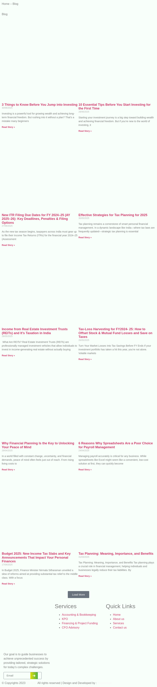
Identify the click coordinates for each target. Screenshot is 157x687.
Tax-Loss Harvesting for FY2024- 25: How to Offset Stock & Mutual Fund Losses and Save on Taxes (115, 333)
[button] (78, 594)
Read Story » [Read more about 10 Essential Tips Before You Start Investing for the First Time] (85, 131)
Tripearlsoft (104, 683)
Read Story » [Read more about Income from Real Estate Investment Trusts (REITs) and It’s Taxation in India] (8, 355)
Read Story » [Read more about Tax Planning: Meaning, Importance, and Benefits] (85, 576)
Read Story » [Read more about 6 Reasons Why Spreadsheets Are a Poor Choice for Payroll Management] (85, 469)
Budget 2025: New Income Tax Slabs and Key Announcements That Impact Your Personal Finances (36, 557)
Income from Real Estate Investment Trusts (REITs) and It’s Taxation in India (35, 331)
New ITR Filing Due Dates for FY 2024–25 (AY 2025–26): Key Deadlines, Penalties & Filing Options (36, 218)
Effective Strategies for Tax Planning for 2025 (112, 215)
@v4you (31, 683)
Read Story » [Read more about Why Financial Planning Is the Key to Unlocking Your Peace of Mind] (8, 469)
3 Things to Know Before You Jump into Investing (39, 104)
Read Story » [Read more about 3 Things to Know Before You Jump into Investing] (8, 127)
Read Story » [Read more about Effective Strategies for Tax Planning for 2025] (85, 237)
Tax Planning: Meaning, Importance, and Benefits (115, 553)
